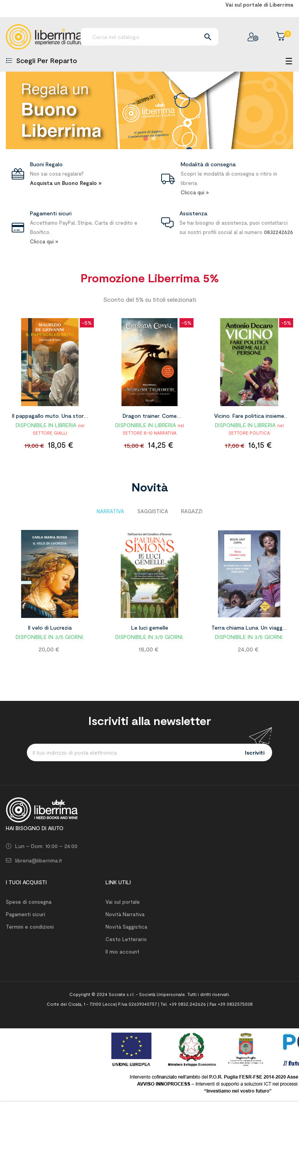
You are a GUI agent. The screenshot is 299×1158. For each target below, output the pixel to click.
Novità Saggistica (126, 927)
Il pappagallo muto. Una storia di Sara (50, 417)
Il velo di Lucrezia (50, 627)
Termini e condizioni (30, 927)
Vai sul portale (123, 902)
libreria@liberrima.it (38, 860)
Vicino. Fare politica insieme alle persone (249, 417)
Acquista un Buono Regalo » (66, 183)
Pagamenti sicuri (25, 914)
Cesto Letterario (126, 939)
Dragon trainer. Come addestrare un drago (150, 417)
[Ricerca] (149, 37)
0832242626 (278, 232)
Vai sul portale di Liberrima (259, 5)
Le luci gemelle (149, 627)
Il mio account (122, 952)
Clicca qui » (195, 192)
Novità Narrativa (125, 914)
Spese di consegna (28, 902)
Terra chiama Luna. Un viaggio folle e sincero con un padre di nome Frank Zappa (249, 629)
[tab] (110, 511)
